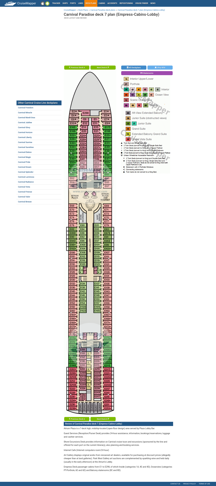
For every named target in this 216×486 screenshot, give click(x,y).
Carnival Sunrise (25, 142)
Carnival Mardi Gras (26, 117)
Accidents (112, 3)
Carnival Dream (24, 167)
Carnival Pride (24, 162)
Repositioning (126, 3)
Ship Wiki (160, 67)
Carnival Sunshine (26, 147)
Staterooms (146, 73)
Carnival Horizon (25, 132)
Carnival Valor (24, 197)
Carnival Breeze (25, 202)
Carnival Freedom (25, 107)
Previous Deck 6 (77, 67)
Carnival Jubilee (25, 122)
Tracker (56, 3)
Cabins (102, 3)
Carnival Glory (24, 127)
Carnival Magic (24, 157)
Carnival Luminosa (26, 177)
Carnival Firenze (25, 192)
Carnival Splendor (25, 172)
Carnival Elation (25, 152)
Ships (65, 3)
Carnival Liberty (25, 137)
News (152, 3)
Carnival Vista (24, 187)
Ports (73, 3)
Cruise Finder (141, 3)
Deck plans (91, 3)
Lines (80, 3)
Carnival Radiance (26, 182)
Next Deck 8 (103, 67)
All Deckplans (134, 67)
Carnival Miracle (25, 112)
